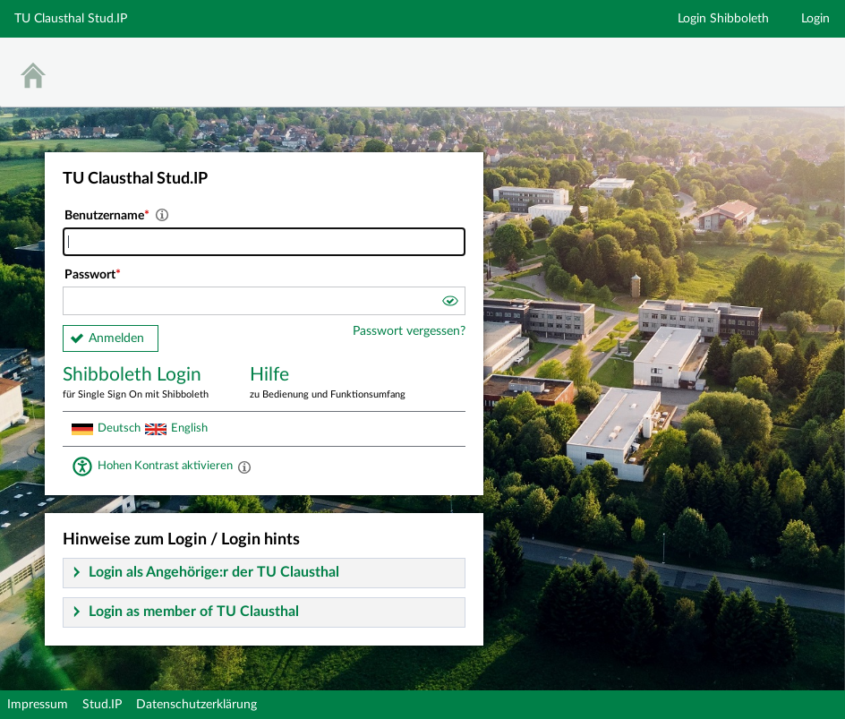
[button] (449, 303)
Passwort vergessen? (409, 331)
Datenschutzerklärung (196, 704)
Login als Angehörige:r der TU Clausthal (214, 572)
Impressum (37, 704)
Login (815, 19)
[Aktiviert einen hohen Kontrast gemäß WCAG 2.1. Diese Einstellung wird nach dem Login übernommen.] (244, 466)
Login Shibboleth (723, 19)
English (189, 428)
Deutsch (119, 428)
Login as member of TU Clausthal (194, 611)
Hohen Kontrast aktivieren (165, 465)
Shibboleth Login (143, 383)
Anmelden (116, 338)
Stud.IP (102, 704)
